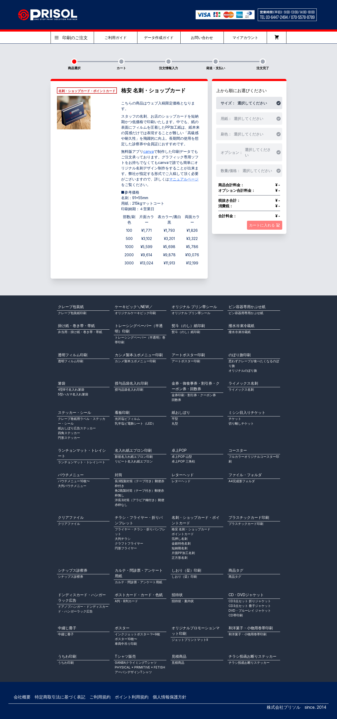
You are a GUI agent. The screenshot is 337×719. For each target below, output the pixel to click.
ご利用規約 (100, 697)
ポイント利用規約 (131, 697)
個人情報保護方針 (169, 697)
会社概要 (22, 697)
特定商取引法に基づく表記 (60, 697)
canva (148, 151)
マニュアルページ (184, 179)
